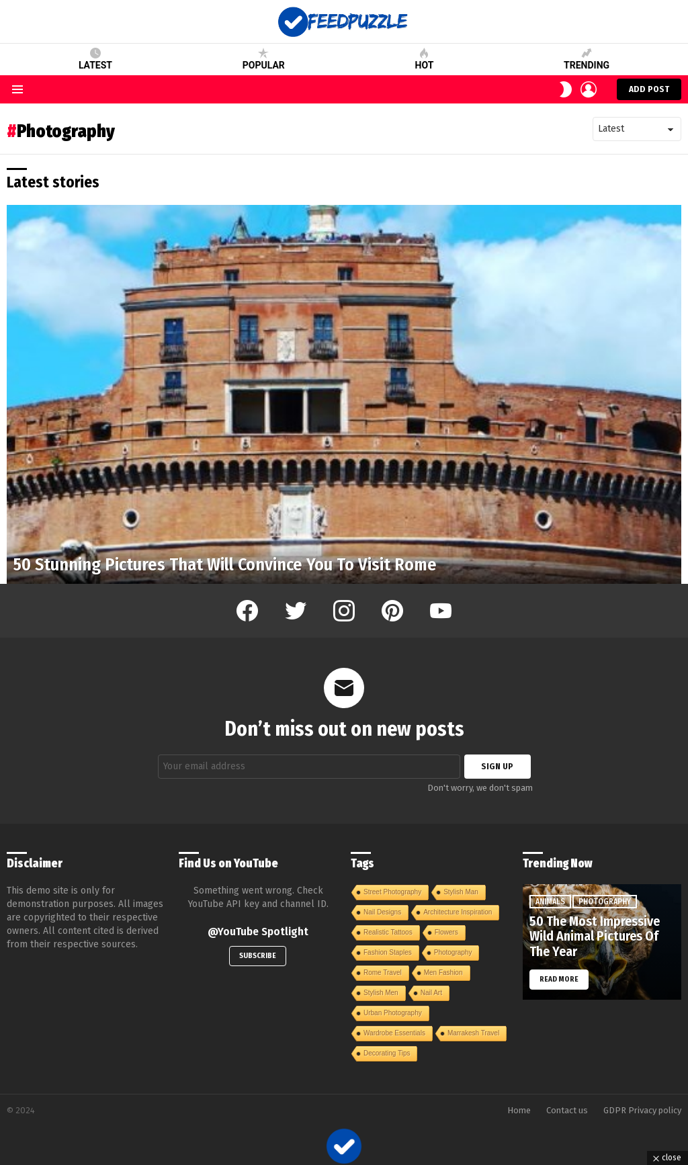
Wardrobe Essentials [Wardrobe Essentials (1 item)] (394, 1033)
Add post (649, 92)
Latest (95, 59)
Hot (424, 59)
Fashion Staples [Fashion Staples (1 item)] (387, 952)
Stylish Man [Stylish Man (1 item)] (460, 892)
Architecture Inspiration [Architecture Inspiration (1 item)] (457, 912)
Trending (586, 59)
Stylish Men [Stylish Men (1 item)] (380, 992)
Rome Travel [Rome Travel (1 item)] (382, 972)
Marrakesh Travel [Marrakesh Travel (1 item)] (473, 1033)
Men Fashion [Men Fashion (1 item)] (443, 972)
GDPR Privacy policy (642, 1110)
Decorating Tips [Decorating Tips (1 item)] (386, 1053)
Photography (604, 901)
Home (519, 1110)
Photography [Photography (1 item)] (453, 952)
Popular (264, 59)
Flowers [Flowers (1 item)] (446, 932)
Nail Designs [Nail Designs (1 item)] (382, 912)
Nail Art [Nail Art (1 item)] (431, 992)
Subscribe (257, 955)
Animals (550, 901)
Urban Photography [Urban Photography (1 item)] (392, 1013)
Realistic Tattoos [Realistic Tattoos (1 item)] (388, 932)
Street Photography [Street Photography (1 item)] (392, 892)
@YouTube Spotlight (258, 931)
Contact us (567, 1110)
